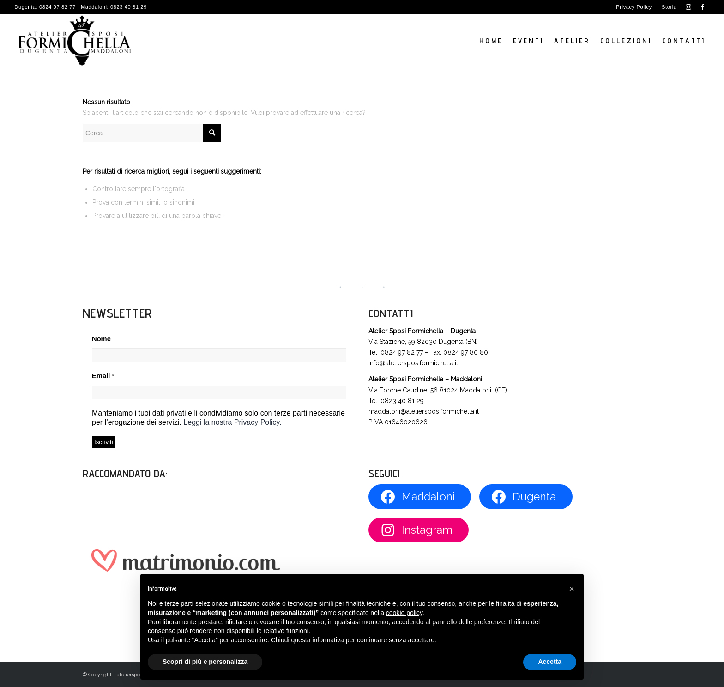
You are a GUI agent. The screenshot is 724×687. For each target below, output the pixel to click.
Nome (101, 339)
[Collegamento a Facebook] (703, 7)
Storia (669, 7)
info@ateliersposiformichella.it (413, 363)
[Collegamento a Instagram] (688, 7)
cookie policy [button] (404, 612)
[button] (571, 588)
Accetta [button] (549, 661)
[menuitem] (634, 7)
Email (103, 376)
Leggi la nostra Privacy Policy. (232, 422)
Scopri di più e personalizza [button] (205, 661)
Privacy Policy (634, 7)
